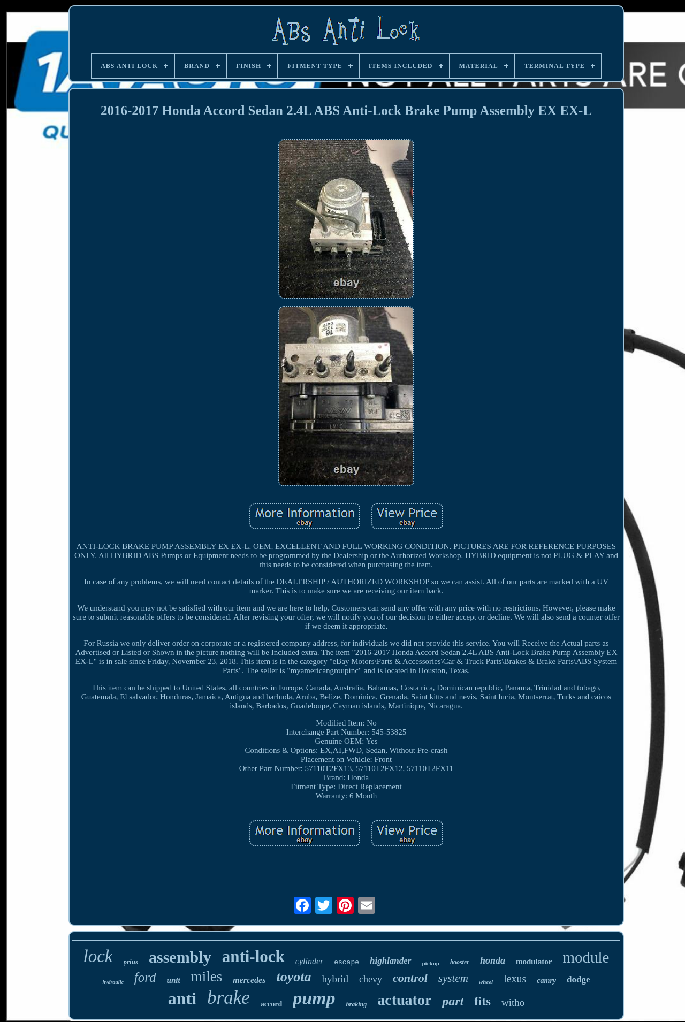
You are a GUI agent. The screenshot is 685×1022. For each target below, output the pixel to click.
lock (98, 956)
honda (492, 960)
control (410, 978)
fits (482, 1001)
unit (173, 980)
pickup (430, 963)
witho (512, 1002)
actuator (404, 1000)
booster (459, 962)
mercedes (249, 980)
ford (145, 977)
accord (271, 1004)
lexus (515, 979)
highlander (390, 961)
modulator (534, 961)
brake (228, 997)
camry (546, 981)
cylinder (309, 961)
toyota (293, 977)
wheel (486, 982)
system (453, 978)
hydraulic (112, 982)
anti (182, 998)
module (585, 957)
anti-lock (253, 956)
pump (314, 998)
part (452, 1001)
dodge (578, 979)
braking (356, 1004)
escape (346, 962)
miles (207, 976)
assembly (180, 957)
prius (131, 962)
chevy (370, 979)
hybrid (335, 979)
